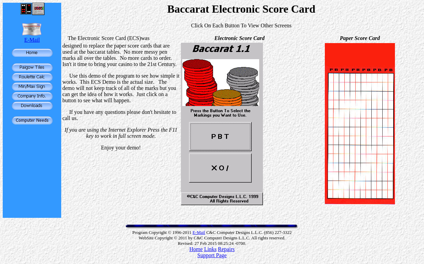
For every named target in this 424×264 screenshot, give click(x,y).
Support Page (212, 255)
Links (210, 249)
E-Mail (32, 40)
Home (196, 249)
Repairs (226, 249)
